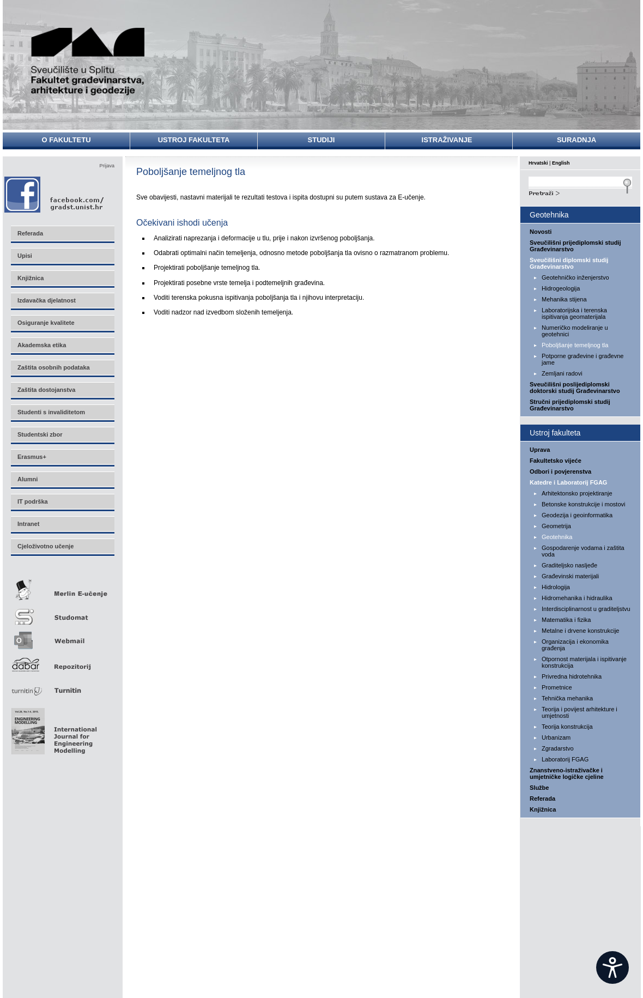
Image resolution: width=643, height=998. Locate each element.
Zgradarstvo (558, 748)
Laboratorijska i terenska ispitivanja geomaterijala (574, 313)
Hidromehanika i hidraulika (577, 598)
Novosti (540, 231)
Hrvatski (538, 163)
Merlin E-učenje (62, 588)
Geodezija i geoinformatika (577, 515)
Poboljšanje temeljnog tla (575, 345)
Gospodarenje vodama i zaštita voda (583, 551)
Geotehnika (557, 537)
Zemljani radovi (562, 373)
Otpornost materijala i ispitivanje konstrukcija (584, 662)
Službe (539, 787)
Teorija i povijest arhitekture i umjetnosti (579, 712)
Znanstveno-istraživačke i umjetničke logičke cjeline (567, 773)
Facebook (54, 194)
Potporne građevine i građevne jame (582, 359)
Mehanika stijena (564, 299)
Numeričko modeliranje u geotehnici (575, 330)
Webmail (62, 637)
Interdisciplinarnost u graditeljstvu (586, 609)
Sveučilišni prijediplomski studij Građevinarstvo (575, 245)
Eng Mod (52, 728)
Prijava (106, 165)
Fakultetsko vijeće (555, 460)
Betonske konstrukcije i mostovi (583, 504)
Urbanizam (556, 737)
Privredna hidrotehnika (572, 676)
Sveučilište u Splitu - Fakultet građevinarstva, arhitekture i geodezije (88, 61)
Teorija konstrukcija (567, 726)
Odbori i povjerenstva (560, 471)
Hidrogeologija (561, 288)
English (561, 163)
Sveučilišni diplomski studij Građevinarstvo (569, 263)
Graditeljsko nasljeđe (569, 565)
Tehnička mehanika (567, 698)
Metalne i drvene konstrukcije (580, 630)
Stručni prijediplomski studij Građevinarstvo (570, 405)
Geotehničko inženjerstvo (575, 277)
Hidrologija (556, 587)
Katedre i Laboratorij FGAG (568, 482)
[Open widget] (612, 967)
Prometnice (557, 687)
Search (580, 192)
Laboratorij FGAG (565, 759)
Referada (542, 798)
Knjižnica (543, 809)
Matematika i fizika (566, 619)
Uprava (540, 449)
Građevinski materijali (570, 576)
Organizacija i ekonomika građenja (575, 644)
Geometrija (556, 526)
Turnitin (62, 686)
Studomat (62, 612)
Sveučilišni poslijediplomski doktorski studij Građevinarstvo (575, 387)
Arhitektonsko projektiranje (577, 493)
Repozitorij (62, 661)
